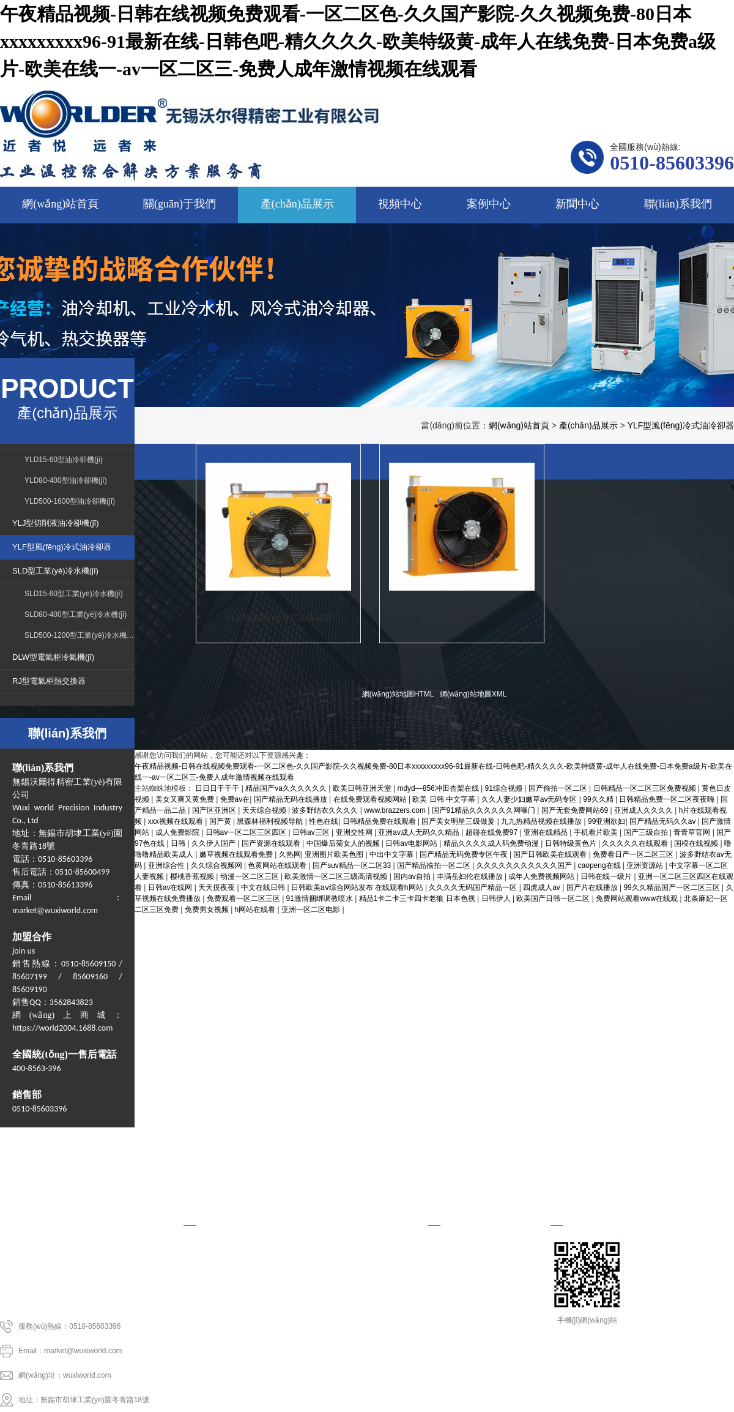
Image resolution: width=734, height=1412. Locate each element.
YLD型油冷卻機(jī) (218, 1247)
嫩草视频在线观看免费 (237, 854)
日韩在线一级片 (607, 876)
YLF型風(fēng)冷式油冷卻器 (681, 425)
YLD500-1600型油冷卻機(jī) (69, 501)
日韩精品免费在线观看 (380, 821)
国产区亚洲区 (215, 810)
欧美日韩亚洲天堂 (363, 788)
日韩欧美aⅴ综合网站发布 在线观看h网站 (358, 887)
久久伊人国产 (214, 843)
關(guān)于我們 (186, 1145)
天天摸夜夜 (217, 887)
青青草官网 (692, 832)
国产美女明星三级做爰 (459, 821)
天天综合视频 (265, 810)
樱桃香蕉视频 (193, 876)
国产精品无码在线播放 (291, 799)
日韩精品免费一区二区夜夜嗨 (667, 799)
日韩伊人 (497, 898)
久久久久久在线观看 (636, 843)
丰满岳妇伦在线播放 (471, 876)
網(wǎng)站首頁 (519, 425)
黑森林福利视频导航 (271, 821)
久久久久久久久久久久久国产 (525, 865)
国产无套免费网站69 (575, 810)
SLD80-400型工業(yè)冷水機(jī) (75, 614)
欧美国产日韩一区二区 (553, 898)
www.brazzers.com (396, 810)
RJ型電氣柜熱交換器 (49, 680)
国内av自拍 (412, 876)
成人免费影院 (178, 832)
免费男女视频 (208, 909)
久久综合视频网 (217, 865)
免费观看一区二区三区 (244, 898)
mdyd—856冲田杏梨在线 (439, 788)
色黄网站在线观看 (278, 865)
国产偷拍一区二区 (558, 788)
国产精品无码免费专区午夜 (465, 854)
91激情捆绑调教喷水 (320, 898)
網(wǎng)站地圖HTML (398, 694)
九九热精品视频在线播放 (542, 821)
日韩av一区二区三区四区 (247, 832)
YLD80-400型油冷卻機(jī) (65, 480)
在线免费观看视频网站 (371, 799)
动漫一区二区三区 (250, 876)
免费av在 (235, 799)
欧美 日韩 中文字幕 (444, 799)
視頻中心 (403, 1145)
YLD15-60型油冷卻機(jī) (63, 459)
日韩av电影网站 (412, 843)
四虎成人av (542, 887)
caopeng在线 (600, 865)
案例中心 (491, 1145)
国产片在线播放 (593, 887)
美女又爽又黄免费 (185, 799)
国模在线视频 (697, 843)
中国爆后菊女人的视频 (344, 843)
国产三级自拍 (647, 832)
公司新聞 (445, 1266)
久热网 (290, 854)
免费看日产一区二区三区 (634, 854)
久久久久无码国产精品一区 (474, 887)
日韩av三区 (312, 832)
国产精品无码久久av (663, 821)
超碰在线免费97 (492, 832)
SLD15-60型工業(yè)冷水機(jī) (73, 593)
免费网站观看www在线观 (638, 898)
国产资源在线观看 (272, 843)
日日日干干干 (218, 788)
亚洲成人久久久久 (644, 810)
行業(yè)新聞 (452, 1247)
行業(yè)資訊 (452, 1284)
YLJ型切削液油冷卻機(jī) (55, 523)
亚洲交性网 (355, 832)
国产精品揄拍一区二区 (434, 865)
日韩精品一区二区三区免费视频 (645, 788)
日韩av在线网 (171, 887)
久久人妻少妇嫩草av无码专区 (530, 799)
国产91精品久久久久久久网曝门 (485, 810)
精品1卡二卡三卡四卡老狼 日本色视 (418, 898)
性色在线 (323, 821)
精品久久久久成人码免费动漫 (492, 843)
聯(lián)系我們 (679, 1145)
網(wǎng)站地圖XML (473, 694)
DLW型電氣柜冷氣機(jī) (53, 657)
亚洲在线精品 (546, 832)
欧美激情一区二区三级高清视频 (336, 876)
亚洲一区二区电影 (311, 909)
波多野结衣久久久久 (326, 810)
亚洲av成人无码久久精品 (419, 832)
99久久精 (599, 799)
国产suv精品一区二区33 (353, 865)
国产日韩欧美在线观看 (550, 854)
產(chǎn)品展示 (588, 425)
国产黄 (221, 821)
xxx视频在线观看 (176, 821)
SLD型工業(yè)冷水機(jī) (55, 570)
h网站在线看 (256, 909)
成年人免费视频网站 (542, 876)
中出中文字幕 (392, 854)
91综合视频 (505, 788)
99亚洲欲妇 (606, 821)
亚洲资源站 (645, 865)
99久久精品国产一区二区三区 (672, 887)
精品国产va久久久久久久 (286, 788)
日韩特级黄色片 (571, 843)
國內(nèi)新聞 (454, 1302)
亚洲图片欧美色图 (335, 854)
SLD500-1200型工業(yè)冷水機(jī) (79, 635)
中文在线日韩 (264, 887)
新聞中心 (579, 1145)
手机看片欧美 (597, 832)
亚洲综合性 (167, 865)
